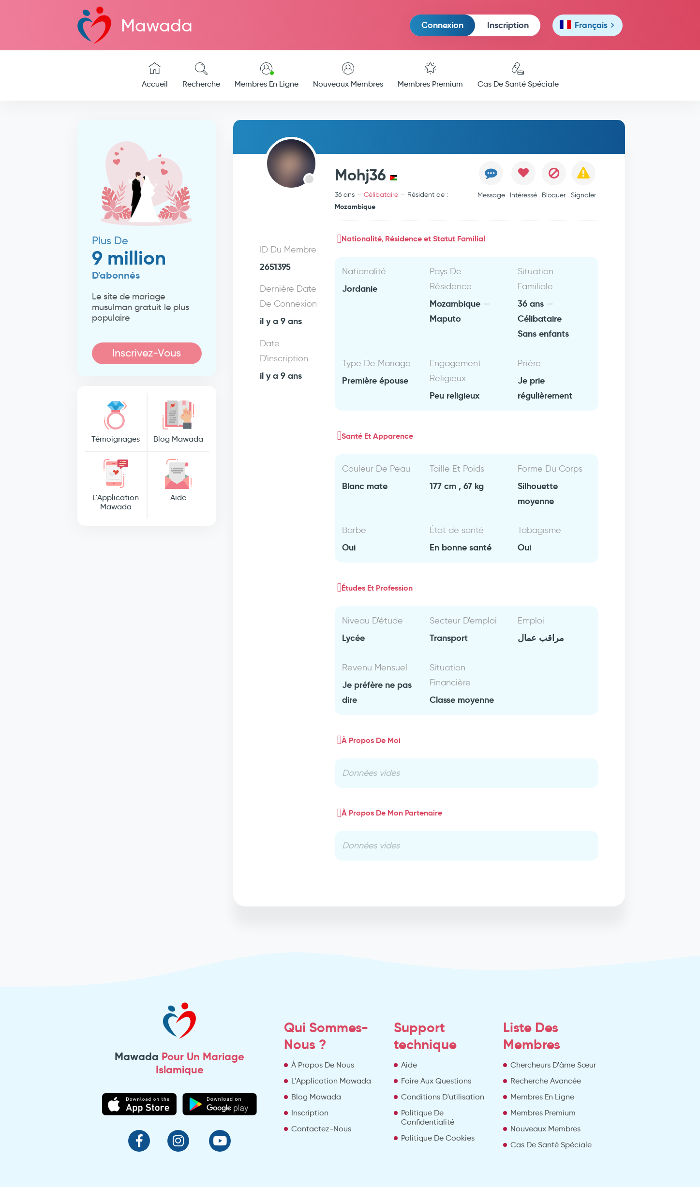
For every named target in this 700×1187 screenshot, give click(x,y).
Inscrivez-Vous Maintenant (146, 355)
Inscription (508, 24)
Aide (178, 480)
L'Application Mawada (116, 485)
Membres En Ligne (266, 75)
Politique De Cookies (438, 1137)
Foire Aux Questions (436, 1080)
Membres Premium (430, 75)
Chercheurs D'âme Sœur (553, 1064)
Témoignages (116, 422)
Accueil (155, 75)
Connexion (442, 24)
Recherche (201, 75)
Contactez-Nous (321, 1128)
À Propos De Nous (322, 1064)
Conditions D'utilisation (442, 1096)
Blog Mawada (178, 422)
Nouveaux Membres (348, 75)
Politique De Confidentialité (427, 1117)
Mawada (135, 25)
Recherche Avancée (545, 1080)
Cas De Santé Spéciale (518, 75)
